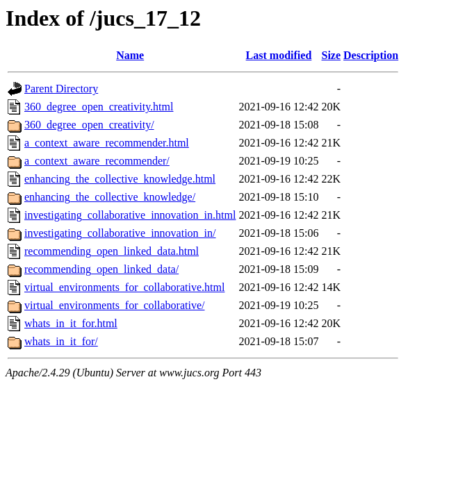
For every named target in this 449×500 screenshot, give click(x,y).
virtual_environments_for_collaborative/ (114, 305)
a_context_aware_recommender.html (106, 143)
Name (130, 55)
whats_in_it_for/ (61, 341)
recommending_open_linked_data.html (111, 251)
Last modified (279, 55)
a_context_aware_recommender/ (97, 161)
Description (370, 55)
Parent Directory (61, 88)
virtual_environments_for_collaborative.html (124, 287)
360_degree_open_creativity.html (98, 106)
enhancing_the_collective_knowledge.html (119, 179)
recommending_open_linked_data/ (101, 269)
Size (331, 55)
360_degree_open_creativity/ (89, 125)
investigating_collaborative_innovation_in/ (120, 233)
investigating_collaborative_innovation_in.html (130, 215)
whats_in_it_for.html (70, 323)
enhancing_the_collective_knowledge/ (109, 197)
